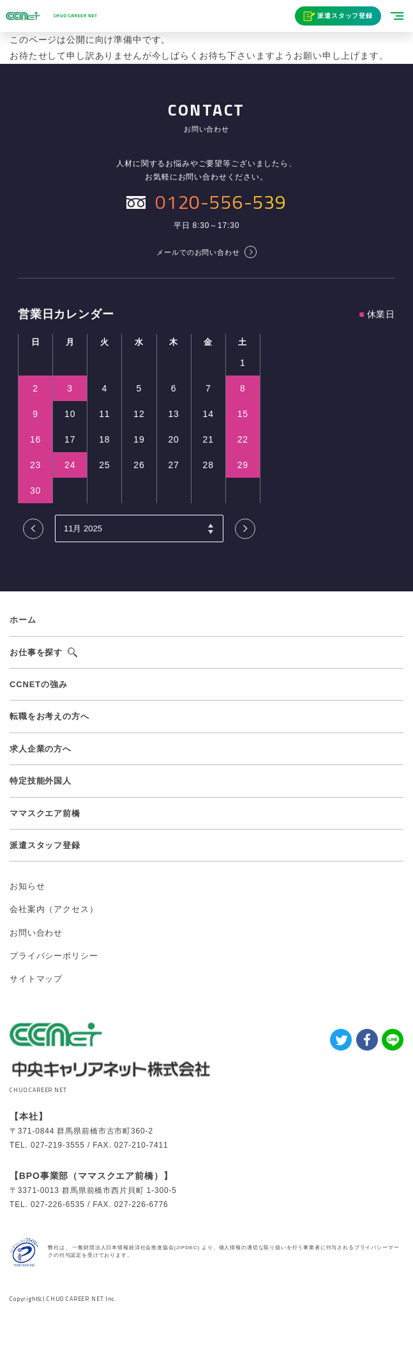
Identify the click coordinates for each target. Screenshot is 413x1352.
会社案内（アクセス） (54, 909)
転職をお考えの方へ (49, 716)
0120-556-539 (221, 201)
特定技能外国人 (40, 781)
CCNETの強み (39, 684)
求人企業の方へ (40, 749)
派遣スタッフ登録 (345, 15)
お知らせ (27, 886)
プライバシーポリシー (54, 956)
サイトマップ (36, 979)
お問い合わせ (36, 933)
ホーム (23, 620)
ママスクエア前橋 (45, 813)
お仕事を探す (36, 652)
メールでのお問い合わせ (197, 252)
